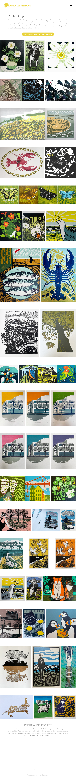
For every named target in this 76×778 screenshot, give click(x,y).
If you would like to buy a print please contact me (38, 34)
